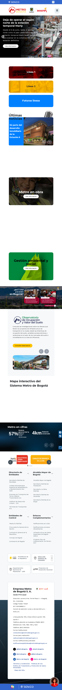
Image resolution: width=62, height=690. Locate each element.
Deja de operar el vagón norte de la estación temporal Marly (18, 22)
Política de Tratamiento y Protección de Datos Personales (29, 666)
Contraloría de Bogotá (17, 541)
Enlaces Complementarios (42, 516)
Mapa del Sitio (19, 670)
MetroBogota (21, 654)
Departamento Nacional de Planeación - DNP (19, 569)
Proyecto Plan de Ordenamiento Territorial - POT (42, 541)
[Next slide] (59, 36)
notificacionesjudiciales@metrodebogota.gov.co (30, 643)
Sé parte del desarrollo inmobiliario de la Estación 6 (16, 131)
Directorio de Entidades (15, 473)
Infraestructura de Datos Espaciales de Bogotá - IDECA (42, 534)
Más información (10, 46)
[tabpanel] (31, 37)
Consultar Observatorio (22, 345)
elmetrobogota (38, 649)
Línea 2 (31, 86)
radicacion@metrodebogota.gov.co (25, 638)
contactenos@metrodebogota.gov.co (26, 633)
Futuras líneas (31, 100)
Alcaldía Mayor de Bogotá (42, 473)
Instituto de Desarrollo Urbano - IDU (17, 502)
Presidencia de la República (23, 557)
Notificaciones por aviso (41, 523)
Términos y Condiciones (21, 664)
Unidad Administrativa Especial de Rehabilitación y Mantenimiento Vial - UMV (18, 488)
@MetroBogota (22, 649)
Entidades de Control (15, 516)
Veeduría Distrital (15, 523)
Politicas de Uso (37, 664)
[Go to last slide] (2, 36)
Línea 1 (31, 71)
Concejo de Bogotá (15, 538)
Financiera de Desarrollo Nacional (45, 569)
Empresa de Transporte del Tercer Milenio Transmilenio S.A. (18, 496)
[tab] (28, 57)
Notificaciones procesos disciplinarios (41, 528)
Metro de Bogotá (23, 659)
